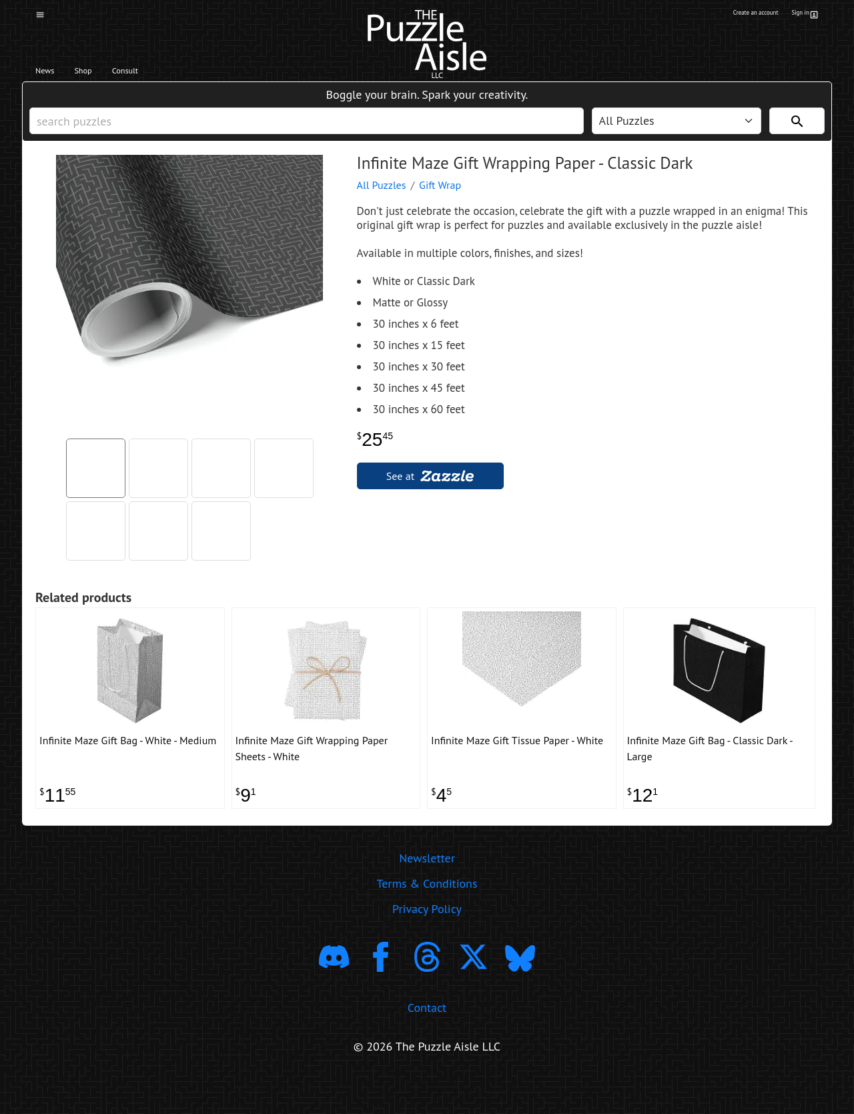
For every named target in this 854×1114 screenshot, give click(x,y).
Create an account (733, 15)
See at (430, 496)
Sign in (803, 15)
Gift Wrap (440, 205)
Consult (165, 74)
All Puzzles (381, 205)
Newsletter (427, 892)
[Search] (797, 134)
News (52, 74)
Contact (427, 1042)
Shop (105, 74)
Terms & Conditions (426, 918)
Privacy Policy (427, 943)
